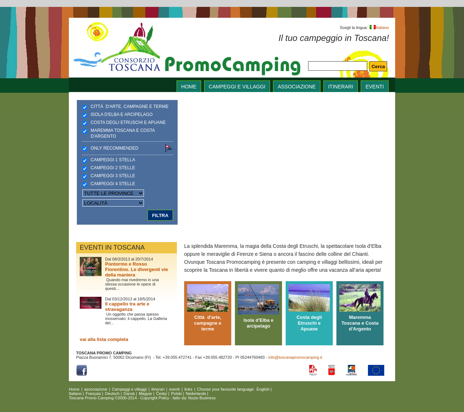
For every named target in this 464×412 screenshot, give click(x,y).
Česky (161, 393)
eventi (374, 87)
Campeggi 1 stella (113, 159)
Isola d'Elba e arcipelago (122, 114)
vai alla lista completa (104, 339)
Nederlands (196, 393)
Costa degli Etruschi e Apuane (128, 122)
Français (93, 393)
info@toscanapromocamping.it (295, 357)
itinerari (340, 87)
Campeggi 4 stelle (113, 183)
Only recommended (114, 148)
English (263, 389)
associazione (297, 87)
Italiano (379, 27)
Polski (176, 393)
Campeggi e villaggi (237, 87)
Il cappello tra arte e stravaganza (127, 306)
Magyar (145, 393)
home (188, 87)
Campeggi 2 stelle (113, 167)
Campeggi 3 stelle (113, 175)
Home (74, 389)
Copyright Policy (154, 398)
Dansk (129, 393)
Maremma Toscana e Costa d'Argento (123, 133)
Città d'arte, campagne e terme (130, 106)
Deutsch (112, 393)
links (188, 389)
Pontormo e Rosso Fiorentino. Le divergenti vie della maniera (136, 269)
